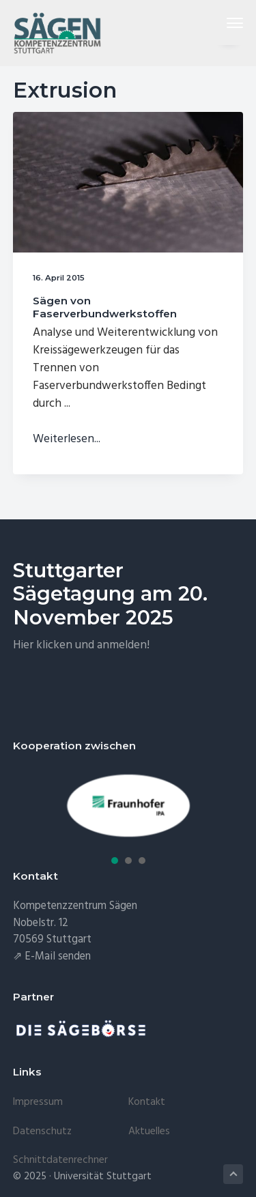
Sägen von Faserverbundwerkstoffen (105, 306)
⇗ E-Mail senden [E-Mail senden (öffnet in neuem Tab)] (52, 957)
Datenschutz (42, 1131)
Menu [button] (229, 22)
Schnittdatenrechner (60, 1160)
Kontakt (146, 1102)
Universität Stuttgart (103, 1176)
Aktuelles (149, 1131)
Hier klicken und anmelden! (81, 645)
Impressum (38, 1102)
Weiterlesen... (66, 439)
